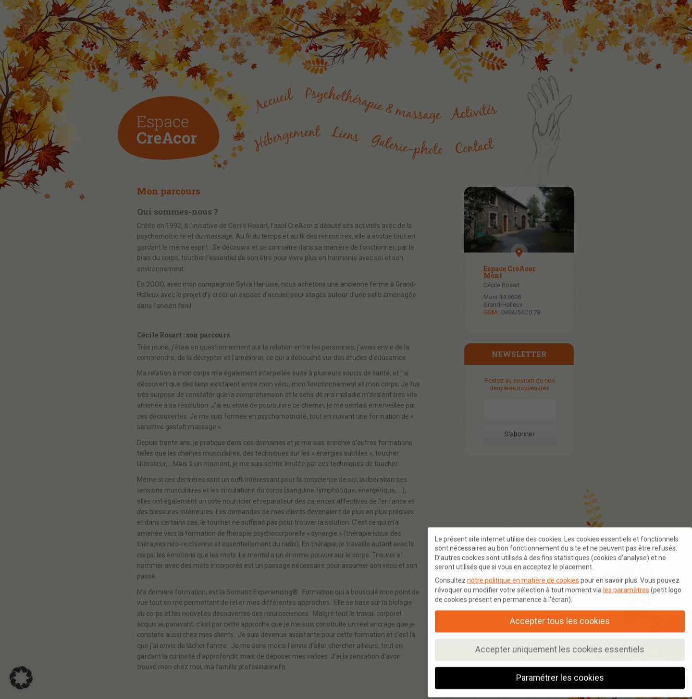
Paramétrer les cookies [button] (560, 674)
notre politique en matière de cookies (523, 577)
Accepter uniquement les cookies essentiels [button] (559, 646)
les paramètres (626, 587)
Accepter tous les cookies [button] (560, 618)
